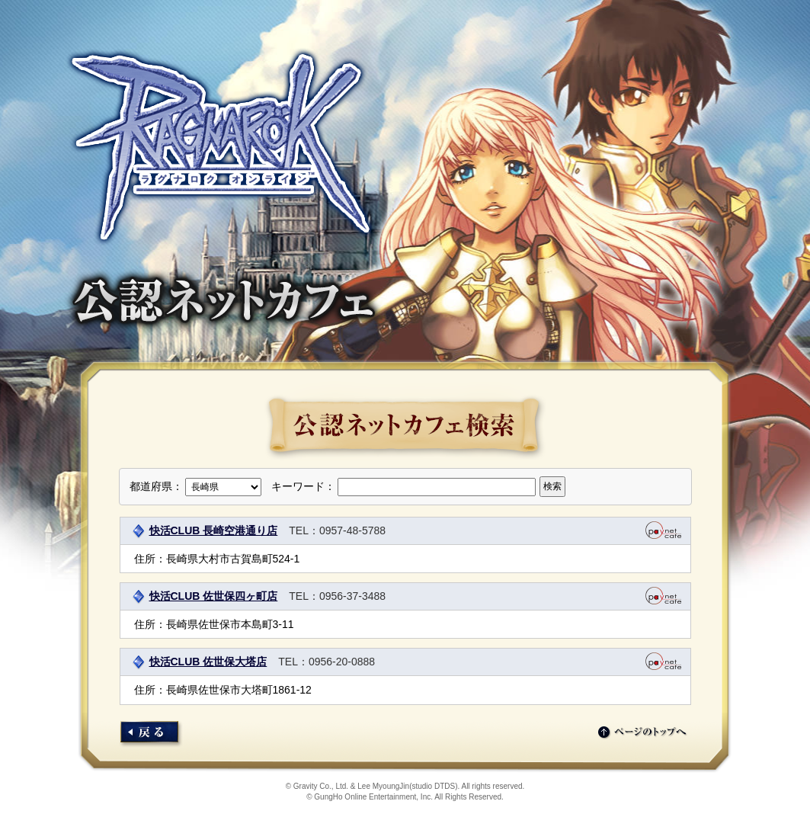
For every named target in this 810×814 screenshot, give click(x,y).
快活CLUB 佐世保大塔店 (208, 661)
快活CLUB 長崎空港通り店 (213, 530)
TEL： (304, 530)
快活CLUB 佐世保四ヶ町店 (213, 596)
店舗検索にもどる (151, 734)
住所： (150, 559)
